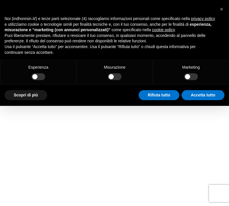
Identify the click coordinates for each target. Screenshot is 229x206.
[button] (221, 9)
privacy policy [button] (203, 18)
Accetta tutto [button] (203, 95)
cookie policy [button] (163, 29)
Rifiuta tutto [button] (159, 95)
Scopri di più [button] (26, 95)
